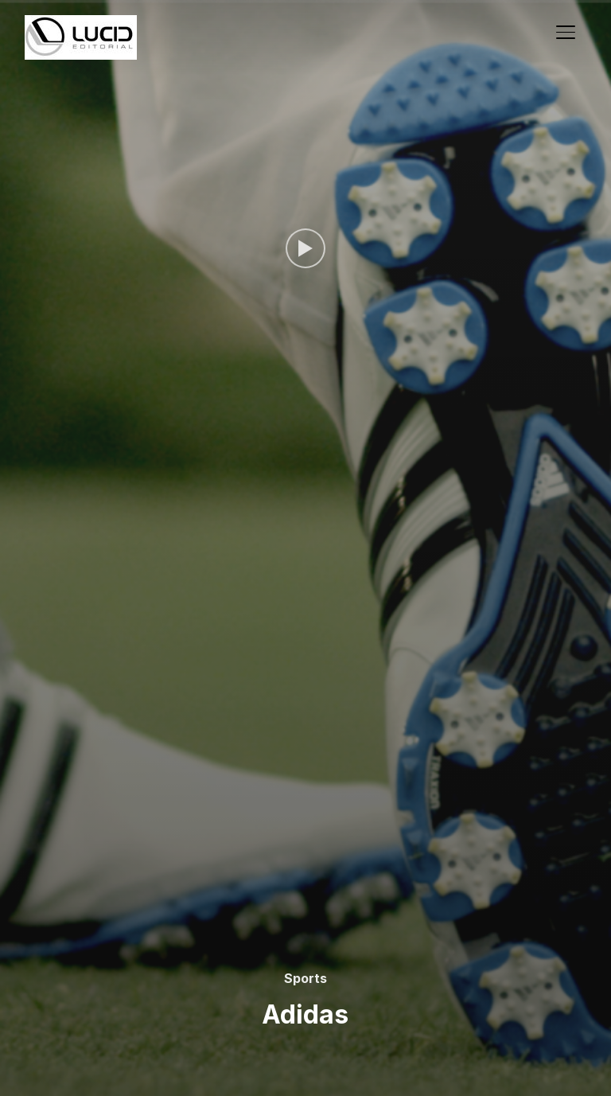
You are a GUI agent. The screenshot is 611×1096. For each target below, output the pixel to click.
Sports (305, 978)
